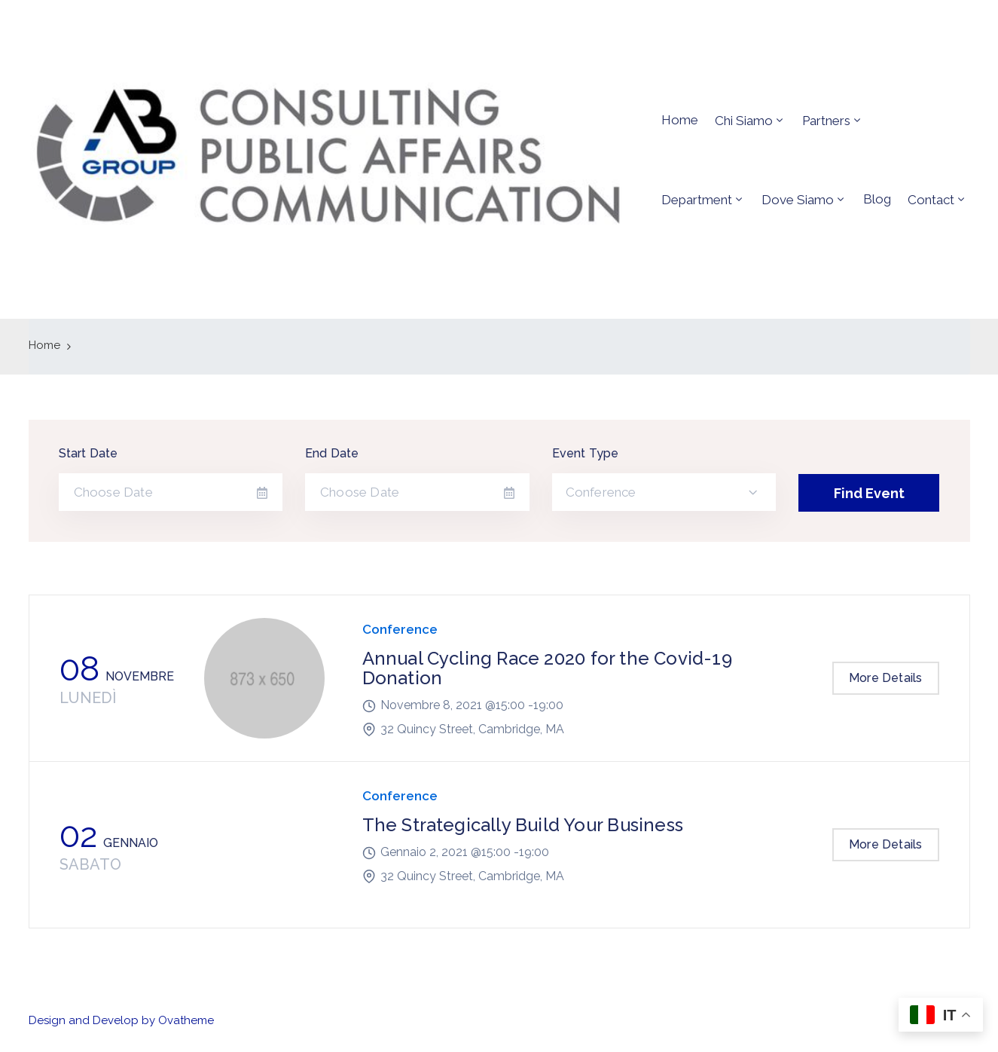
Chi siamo (744, 120)
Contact (931, 199)
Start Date (88, 453)
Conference (400, 629)
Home (679, 119)
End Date (332, 453)
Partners (826, 120)
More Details (885, 678)
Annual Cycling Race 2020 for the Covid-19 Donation (547, 668)
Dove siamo (797, 199)
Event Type (585, 453)
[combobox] (664, 492)
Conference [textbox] (601, 492)
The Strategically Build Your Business (522, 825)
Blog (877, 198)
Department (696, 199)
